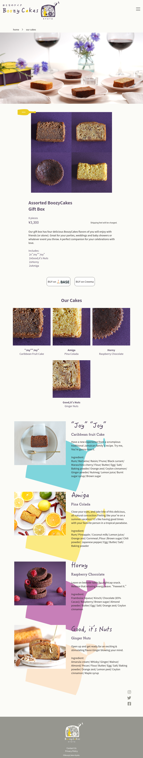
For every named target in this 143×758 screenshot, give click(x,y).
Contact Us (72, 748)
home (16, 29)
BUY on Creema (85, 281)
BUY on (58, 281)
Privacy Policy (71, 751)
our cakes (31, 29)
